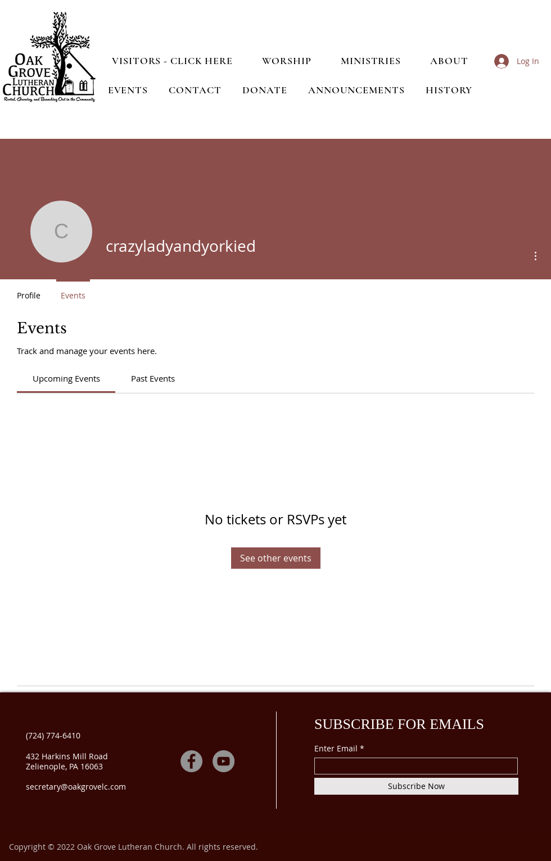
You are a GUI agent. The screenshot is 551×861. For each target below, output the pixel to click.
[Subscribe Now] (416, 786)
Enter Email (336, 749)
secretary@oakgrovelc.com (76, 786)
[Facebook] (191, 761)
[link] (66, 378)
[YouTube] (223, 761)
